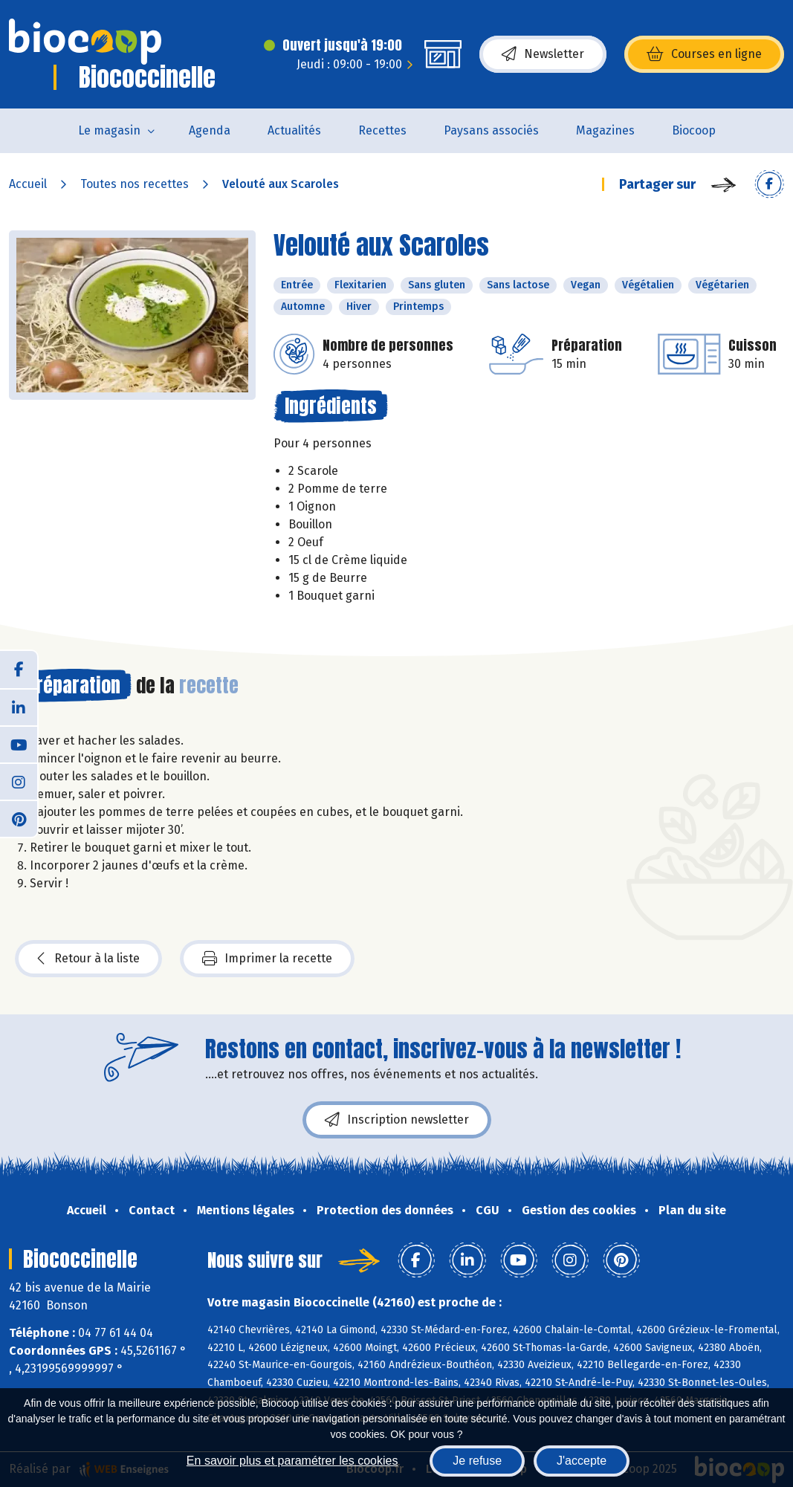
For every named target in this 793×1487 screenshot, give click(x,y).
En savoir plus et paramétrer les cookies (292, 1460)
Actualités (294, 130)
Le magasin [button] (109, 130)
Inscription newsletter (397, 1119)
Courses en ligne (704, 54)
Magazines (605, 130)
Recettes (382, 130)
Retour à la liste (88, 958)
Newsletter (543, 54)
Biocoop (694, 130)
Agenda (209, 130)
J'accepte (581, 1460)
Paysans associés (491, 130)
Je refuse (477, 1460)
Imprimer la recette (267, 958)
